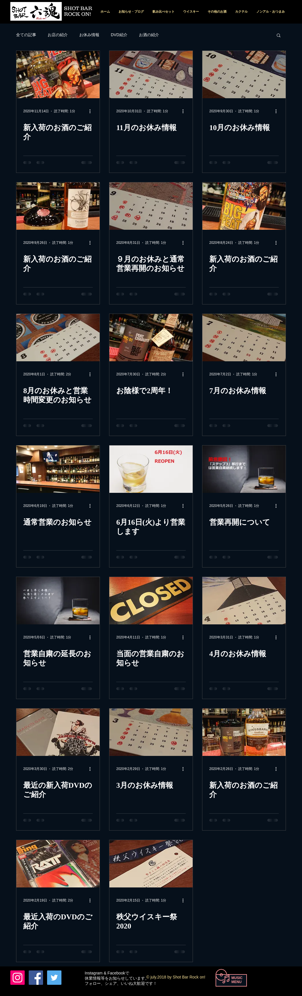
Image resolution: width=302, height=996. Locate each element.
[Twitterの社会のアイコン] (54, 977)
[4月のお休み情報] (244, 600)
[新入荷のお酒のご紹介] (58, 74)
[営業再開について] (244, 469)
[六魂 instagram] (17, 977)
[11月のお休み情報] (151, 74)
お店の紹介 (58, 34)
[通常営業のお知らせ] (58, 469)
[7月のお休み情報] (244, 337)
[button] (278, 36)
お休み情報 (89, 34)
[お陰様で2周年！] (151, 337)
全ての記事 (26, 34)
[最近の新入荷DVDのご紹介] (58, 732)
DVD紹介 (119, 34)
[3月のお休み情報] (151, 732)
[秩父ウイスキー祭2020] (151, 863)
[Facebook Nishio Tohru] (36, 977)
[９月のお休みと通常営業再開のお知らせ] (151, 206)
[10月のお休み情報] (244, 74)
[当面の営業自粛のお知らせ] (151, 600)
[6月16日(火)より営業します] (151, 469)
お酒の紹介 (149, 34)
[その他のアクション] (91, 111)
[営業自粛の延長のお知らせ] (58, 600)
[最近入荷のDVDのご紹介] (58, 863)
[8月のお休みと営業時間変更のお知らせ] (58, 337)
